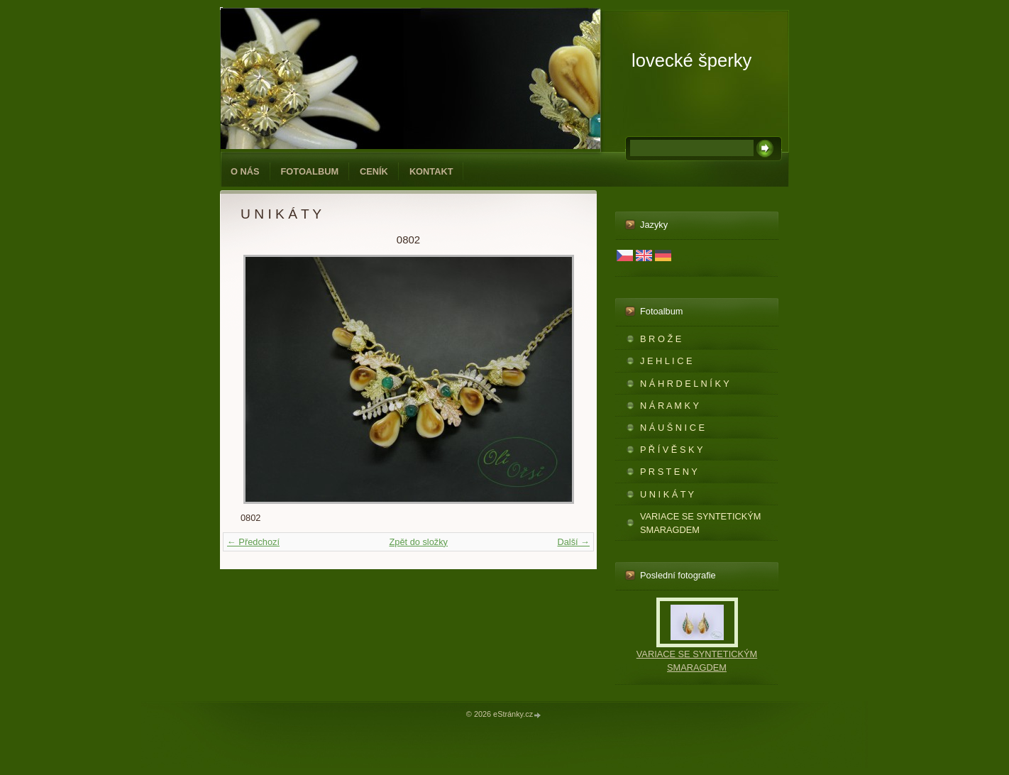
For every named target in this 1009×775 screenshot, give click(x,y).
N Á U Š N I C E (672, 427)
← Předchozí (253, 542)
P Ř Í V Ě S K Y (671, 449)
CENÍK (374, 171)
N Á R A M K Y (669, 405)
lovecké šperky (691, 60)
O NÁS (245, 171)
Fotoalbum (310, 171)
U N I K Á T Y (667, 494)
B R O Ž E (660, 339)
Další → (573, 542)
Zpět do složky (418, 542)
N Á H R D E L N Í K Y (684, 383)
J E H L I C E (666, 361)
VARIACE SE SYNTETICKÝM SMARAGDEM (700, 523)
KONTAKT (431, 171)
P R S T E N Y (669, 471)
